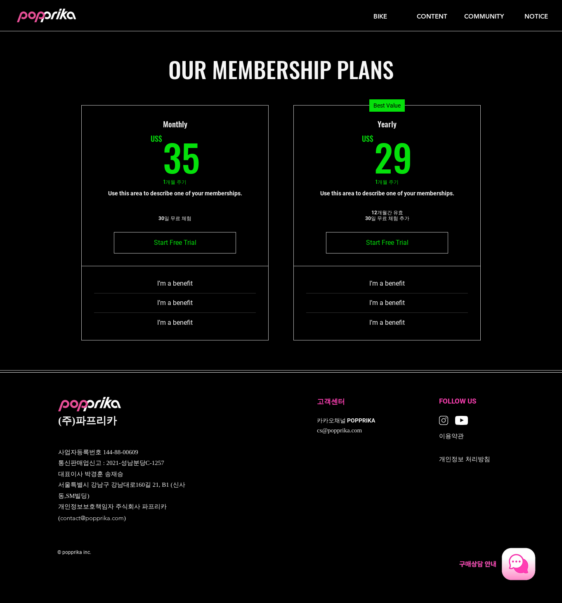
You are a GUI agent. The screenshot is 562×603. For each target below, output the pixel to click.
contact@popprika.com (92, 518)
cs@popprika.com (339, 430)
